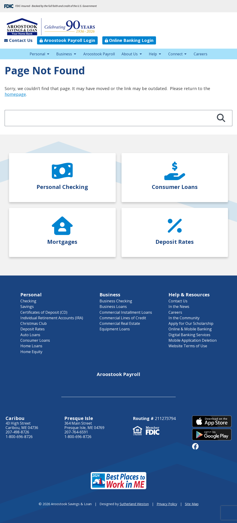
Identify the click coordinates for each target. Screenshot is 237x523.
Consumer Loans (35, 340)
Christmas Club (33, 323)
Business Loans (113, 306)
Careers (200, 53)
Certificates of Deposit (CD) (43, 312)
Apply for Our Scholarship (190, 323)
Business (64, 53)
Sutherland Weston (134, 504)
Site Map (192, 504)
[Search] (221, 118)
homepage (15, 94)
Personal (37, 53)
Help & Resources (189, 294)
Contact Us (177, 301)
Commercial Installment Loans (126, 312)
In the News (178, 306)
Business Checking (116, 301)
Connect (175, 53)
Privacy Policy (167, 504)
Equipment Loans (115, 329)
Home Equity (31, 351)
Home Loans (31, 345)
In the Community (184, 317)
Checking (28, 301)
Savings (27, 306)
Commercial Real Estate (120, 323)
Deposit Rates (32, 329)
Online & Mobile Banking (190, 329)
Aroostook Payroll (67, 40)
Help (153, 53)
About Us (130, 53)
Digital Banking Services (189, 334)
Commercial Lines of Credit (123, 317)
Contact (18, 40)
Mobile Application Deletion (192, 340)
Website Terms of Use (187, 345)
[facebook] (195, 446)
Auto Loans (30, 334)
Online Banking (129, 40)
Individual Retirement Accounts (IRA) (51, 317)
